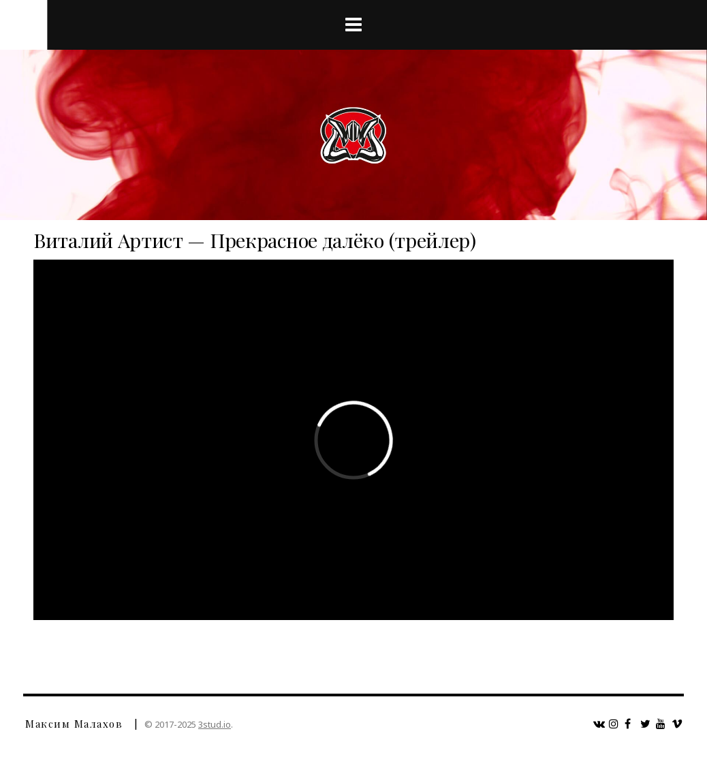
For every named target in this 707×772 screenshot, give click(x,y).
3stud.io (214, 724)
